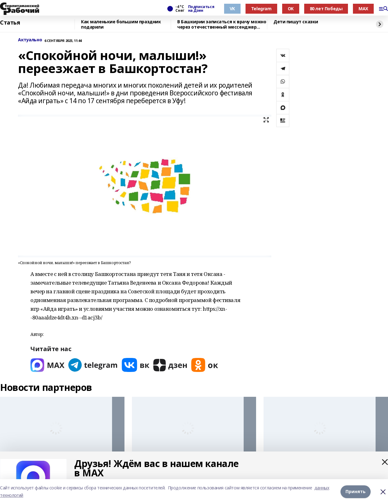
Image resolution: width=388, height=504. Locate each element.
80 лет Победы (326, 8)
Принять (355, 491)
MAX (363, 8)
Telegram (261, 8)
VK (232, 8)
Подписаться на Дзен (201, 8)
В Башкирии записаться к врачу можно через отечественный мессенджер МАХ (221, 24)
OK (291, 8)
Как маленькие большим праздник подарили (121, 24)
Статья (10, 22)
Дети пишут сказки (295, 22)
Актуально (30, 40)
